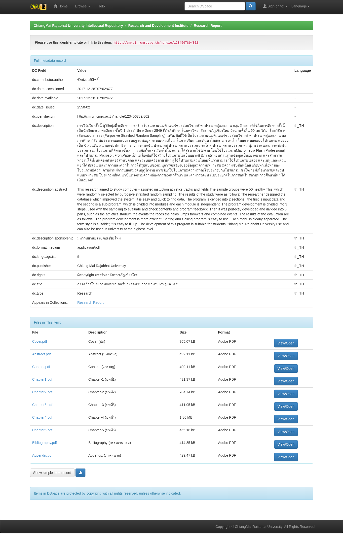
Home (61, 6)
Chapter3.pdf (42, 405)
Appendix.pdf (42, 455)
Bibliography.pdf (44, 443)
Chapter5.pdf (42, 430)
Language (300, 6)
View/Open (285, 343)
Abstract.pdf (41, 354)
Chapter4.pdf (42, 417)
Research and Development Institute (158, 26)
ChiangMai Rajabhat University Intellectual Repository (78, 26)
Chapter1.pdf (42, 379)
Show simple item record (52, 473)
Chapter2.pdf (42, 392)
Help (101, 6)
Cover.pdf (39, 341)
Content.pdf (41, 367)
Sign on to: (275, 6)
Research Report (208, 26)
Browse (82, 6)
